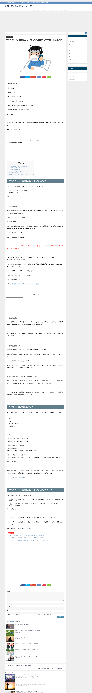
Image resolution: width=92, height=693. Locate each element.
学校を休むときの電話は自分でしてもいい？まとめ (21, 174)
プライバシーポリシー (25, 691)
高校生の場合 (15, 169)
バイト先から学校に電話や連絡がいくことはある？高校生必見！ (26, 537)
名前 (8, 603)
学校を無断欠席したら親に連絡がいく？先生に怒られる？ (27, 283)
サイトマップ (17, 691)
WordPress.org (72, 79)
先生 (69, 38)
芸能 (69, 56)
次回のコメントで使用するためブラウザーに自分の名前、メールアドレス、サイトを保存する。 (30, 616)
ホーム (6, 691)
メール (9, 607)
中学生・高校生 (10, 36)
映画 (69, 50)
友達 (69, 47)
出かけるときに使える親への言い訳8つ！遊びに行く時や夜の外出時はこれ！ (29, 540)
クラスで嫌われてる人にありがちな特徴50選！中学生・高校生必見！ (27, 535)
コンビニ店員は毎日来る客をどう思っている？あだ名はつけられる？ (48, 651)
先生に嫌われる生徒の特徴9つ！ (20, 477)
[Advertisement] (46, 21)
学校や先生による (16, 170)
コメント (9, 591)
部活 (69, 44)
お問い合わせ (32, 691)
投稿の (71, 73)
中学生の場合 (15, 167)
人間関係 (70, 53)
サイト (8, 611)
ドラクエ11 (71, 59)
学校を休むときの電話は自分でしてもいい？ (19, 166)
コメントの (72, 76)
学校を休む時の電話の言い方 (15, 172)
